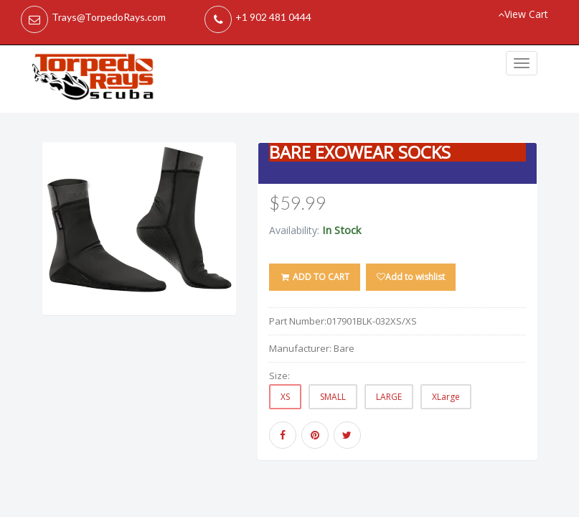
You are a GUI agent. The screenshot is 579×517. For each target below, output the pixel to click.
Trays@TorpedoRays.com (109, 17)
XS (285, 397)
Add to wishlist (411, 277)
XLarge (446, 397)
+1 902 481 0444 (273, 17)
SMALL (333, 397)
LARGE (389, 397)
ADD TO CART (314, 277)
